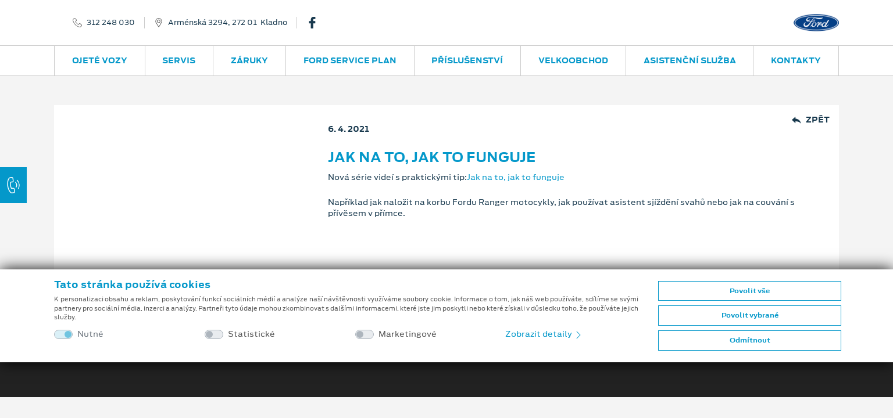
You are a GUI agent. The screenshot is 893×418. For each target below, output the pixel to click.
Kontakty (796, 60)
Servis (178, 60)
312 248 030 (111, 22)
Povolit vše (750, 291)
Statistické (251, 334)
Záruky (249, 60)
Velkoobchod (573, 60)
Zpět (811, 119)
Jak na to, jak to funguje (516, 177)
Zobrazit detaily (544, 334)
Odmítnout (750, 340)
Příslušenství (467, 60)
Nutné (90, 334)
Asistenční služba (690, 60)
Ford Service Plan (350, 60)
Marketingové (407, 334)
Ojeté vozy (99, 60)
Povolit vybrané (749, 315)
